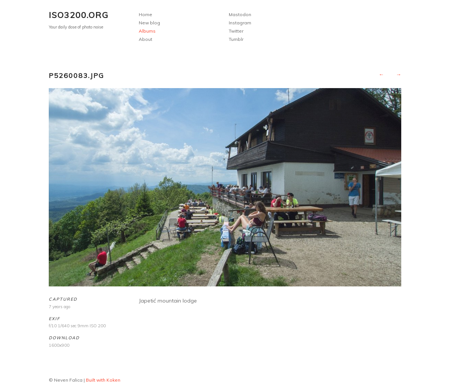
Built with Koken (103, 380)
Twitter (236, 31)
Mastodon (240, 14)
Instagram (240, 22)
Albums (147, 31)
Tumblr (236, 39)
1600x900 (59, 345)
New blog (149, 22)
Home (145, 14)
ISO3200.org (79, 15)
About (145, 39)
